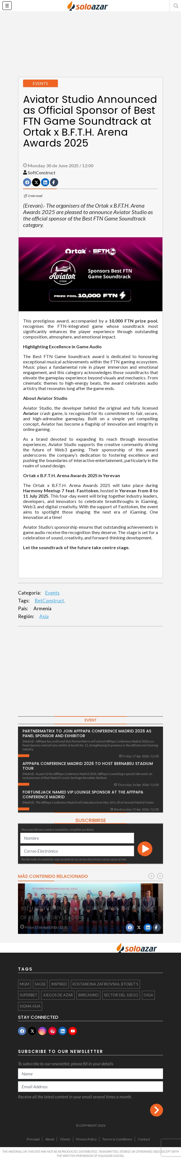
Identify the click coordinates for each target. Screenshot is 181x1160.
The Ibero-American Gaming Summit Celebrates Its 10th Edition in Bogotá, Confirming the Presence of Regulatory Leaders (89, 908)
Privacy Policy (86, 1139)
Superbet (28, 995)
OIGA (148, 995)
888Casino (88, 995)
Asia (44, 616)
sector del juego (121, 995)
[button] (175, 5)
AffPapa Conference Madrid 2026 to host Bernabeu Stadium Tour (87, 766)
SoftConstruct (41, 172)
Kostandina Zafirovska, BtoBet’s (105, 984)
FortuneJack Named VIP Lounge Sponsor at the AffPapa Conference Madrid (82, 794)
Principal (33, 1139)
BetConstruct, (50, 601)
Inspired (59, 984)
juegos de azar (58, 995)
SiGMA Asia (30, 1006)
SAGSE (40, 984)
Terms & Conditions (117, 1139)
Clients (65, 1139)
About (49, 1139)
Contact (144, 1139)
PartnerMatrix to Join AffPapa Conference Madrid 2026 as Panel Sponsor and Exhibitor (86, 733)
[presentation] (151, 876)
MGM (24, 984)
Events (52, 593)
